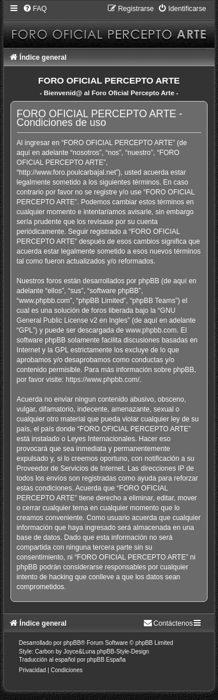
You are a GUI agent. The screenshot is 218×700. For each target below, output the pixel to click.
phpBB (72, 643)
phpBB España (106, 659)
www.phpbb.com (151, 330)
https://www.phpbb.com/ (102, 380)
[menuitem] (35, 9)
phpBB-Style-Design (123, 651)
